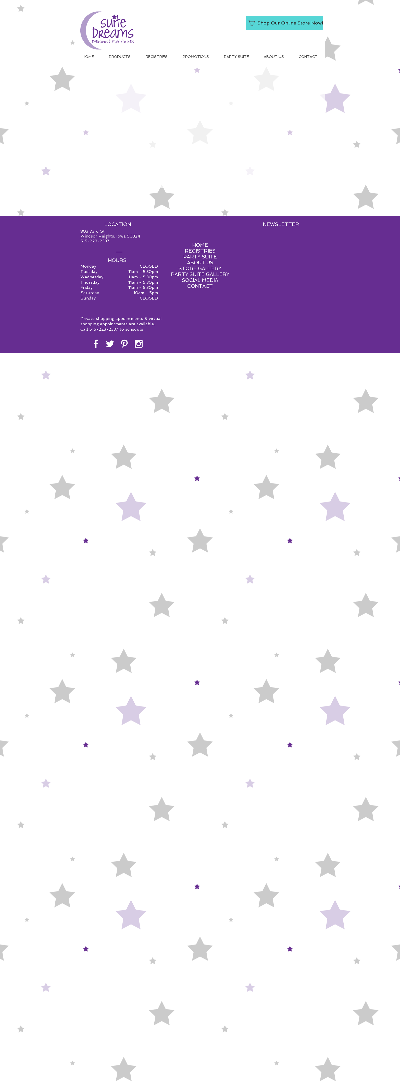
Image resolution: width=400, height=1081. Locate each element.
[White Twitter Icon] (110, 343)
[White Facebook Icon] (95, 343)
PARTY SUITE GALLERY (200, 274)
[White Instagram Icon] (138, 343)
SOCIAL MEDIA (200, 280)
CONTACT (200, 286)
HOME (200, 245)
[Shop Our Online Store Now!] (284, 23)
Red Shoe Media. (223, 376)
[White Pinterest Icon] (124, 343)
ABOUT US (200, 263)
